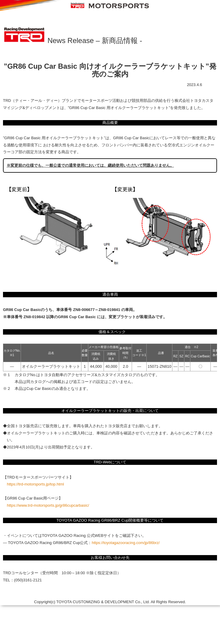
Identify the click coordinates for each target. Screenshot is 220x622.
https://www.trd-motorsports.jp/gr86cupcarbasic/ (48, 505)
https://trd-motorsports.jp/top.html (35, 484)
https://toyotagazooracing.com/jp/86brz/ (126, 542)
